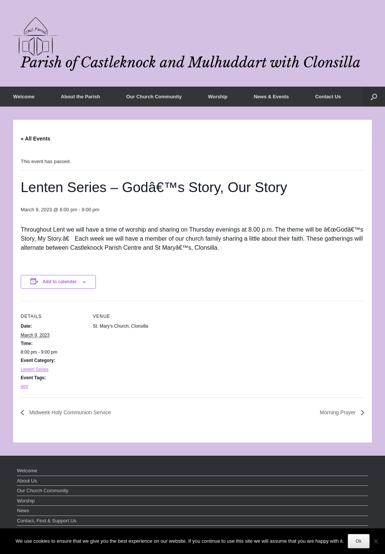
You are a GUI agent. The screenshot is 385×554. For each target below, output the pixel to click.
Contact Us (328, 96)
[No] (375, 541)
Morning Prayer (338, 412)
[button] (374, 97)
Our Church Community (154, 96)
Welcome (24, 96)
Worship (217, 96)
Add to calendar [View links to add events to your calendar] (59, 281)
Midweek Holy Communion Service (69, 412)
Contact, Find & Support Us (46, 520)
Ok (359, 541)
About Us (27, 481)
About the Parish (80, 96)
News (23, 510)
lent (24, 386)
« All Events (35, 139)
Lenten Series (35, 369)
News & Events (271, 96)
